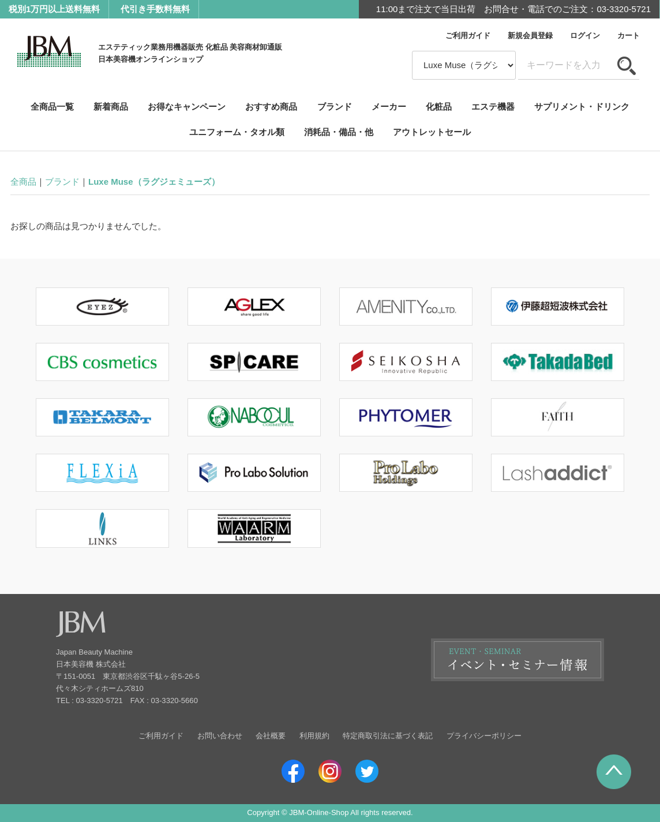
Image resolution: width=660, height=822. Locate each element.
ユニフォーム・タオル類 (236, 132)
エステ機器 (493, 106)
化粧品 (439, 106)
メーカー (389, 106)
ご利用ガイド (467, 35)
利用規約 (314, 735)
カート (628, 35)
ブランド (334, 106)
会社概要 (271, 735)
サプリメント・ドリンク (581, 106)
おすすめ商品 (271, 106)
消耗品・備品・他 (338, 132)
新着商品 (110, 106)
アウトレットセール (432, 132)
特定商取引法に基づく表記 (388, 735)
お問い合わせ (219, 735)
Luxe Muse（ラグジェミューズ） (154, 181)
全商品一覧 (52, 106)
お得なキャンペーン (187, 106)
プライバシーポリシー (484, 735)
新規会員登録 (530, 35)
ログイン (585, 35)
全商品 (23, 181)
